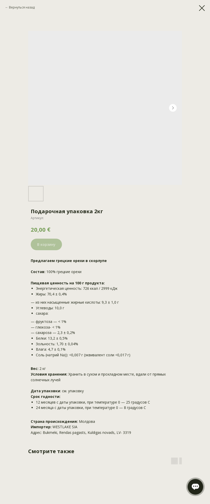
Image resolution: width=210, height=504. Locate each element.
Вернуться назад (22, 7)
